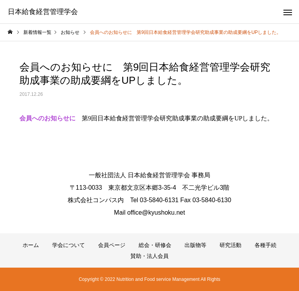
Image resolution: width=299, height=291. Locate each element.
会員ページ (111, 245)
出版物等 (195, 245)
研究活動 (230, 245)
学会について (68, 245)
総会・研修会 (155, 245)
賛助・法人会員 (149, 256)
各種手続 (265, 245)
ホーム (31, 245)
